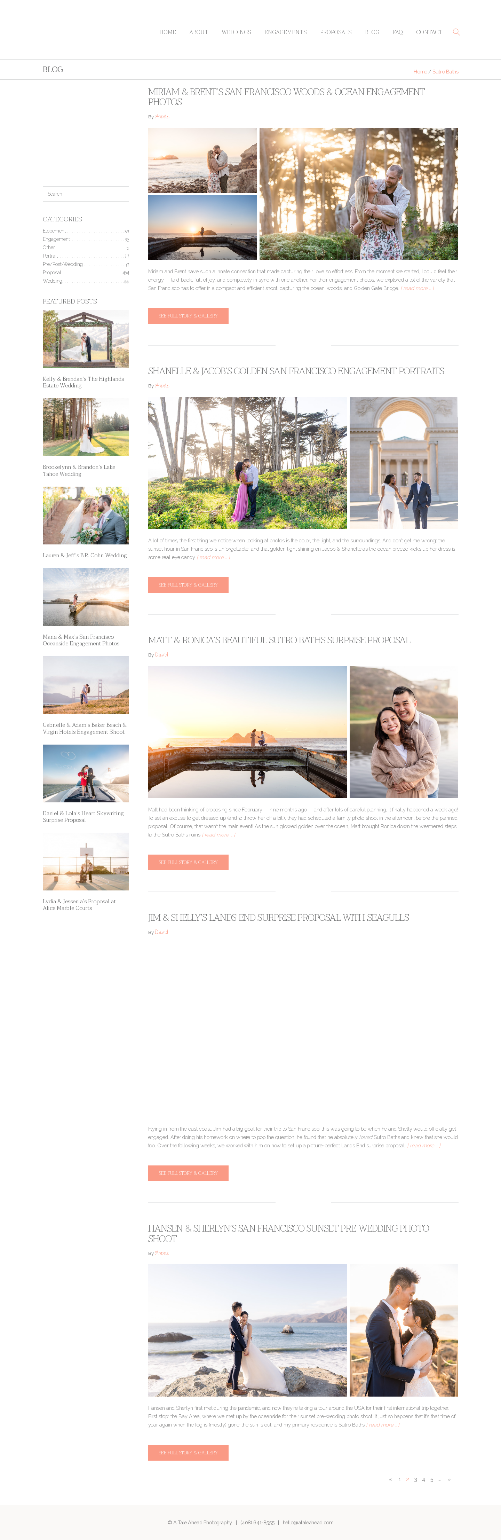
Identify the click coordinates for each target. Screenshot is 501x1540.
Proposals (336, 32)
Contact (429, 32)
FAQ (397, 32)
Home (167, 32)
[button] (456, 32)
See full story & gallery (188, 316)
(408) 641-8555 (257, 1522)
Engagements (285, 32)
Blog (372, 32)
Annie (162, 117)
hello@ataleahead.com (308, 1522)
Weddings (236, 32)
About (198, 32)
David (161, 655)
